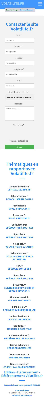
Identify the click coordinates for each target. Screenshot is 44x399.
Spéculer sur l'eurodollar (19, 309)
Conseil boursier (19, 357)
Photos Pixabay (22, 390)
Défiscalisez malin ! (19, 189)
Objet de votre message (18, 92)
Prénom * (19, 46)
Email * (19, 80)
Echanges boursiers (19, 348)
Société (18, 58)
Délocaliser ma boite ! (19, 199)
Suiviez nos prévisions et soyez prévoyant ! (19, 289)
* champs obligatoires (18, 141)
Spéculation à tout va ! (19, 227)
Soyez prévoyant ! (19, 208)
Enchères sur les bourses (19, 338)
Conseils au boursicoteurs (19, 367)
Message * (18, 103)
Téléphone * (18, 69)
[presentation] (22, 132)
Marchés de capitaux (19, 328)
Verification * (18, 125)
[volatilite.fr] (40, 4)
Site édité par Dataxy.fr (22, 395)
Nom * (18, 35)
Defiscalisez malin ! (19, 319)
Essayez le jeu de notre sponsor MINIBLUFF (22, 385)
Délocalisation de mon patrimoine (19, 258)
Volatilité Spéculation (19, 246)
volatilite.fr (13, 3)
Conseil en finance (19, 300)
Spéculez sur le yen (19, 268)
